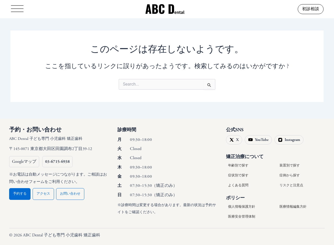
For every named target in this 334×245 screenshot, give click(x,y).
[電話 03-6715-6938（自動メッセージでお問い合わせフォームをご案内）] (57, 162)
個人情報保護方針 (241, 207)
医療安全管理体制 (241, 216)
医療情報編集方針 (293, 207)
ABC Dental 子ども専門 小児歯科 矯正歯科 (45, 138)
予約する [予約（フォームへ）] (20, 194)
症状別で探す (238, 175)
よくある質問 (238, 185)
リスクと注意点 (291, 185)
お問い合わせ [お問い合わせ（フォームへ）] (70, 194)
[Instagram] (289, 140)
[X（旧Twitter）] (234, 140)
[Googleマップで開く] (24, 162)
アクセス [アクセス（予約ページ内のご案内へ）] (43, 194)
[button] (311, 9)
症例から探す (289, 175)
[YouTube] (258, 140)
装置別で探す (289, 165)
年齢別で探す (238, 165)
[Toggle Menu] (17, 9)
